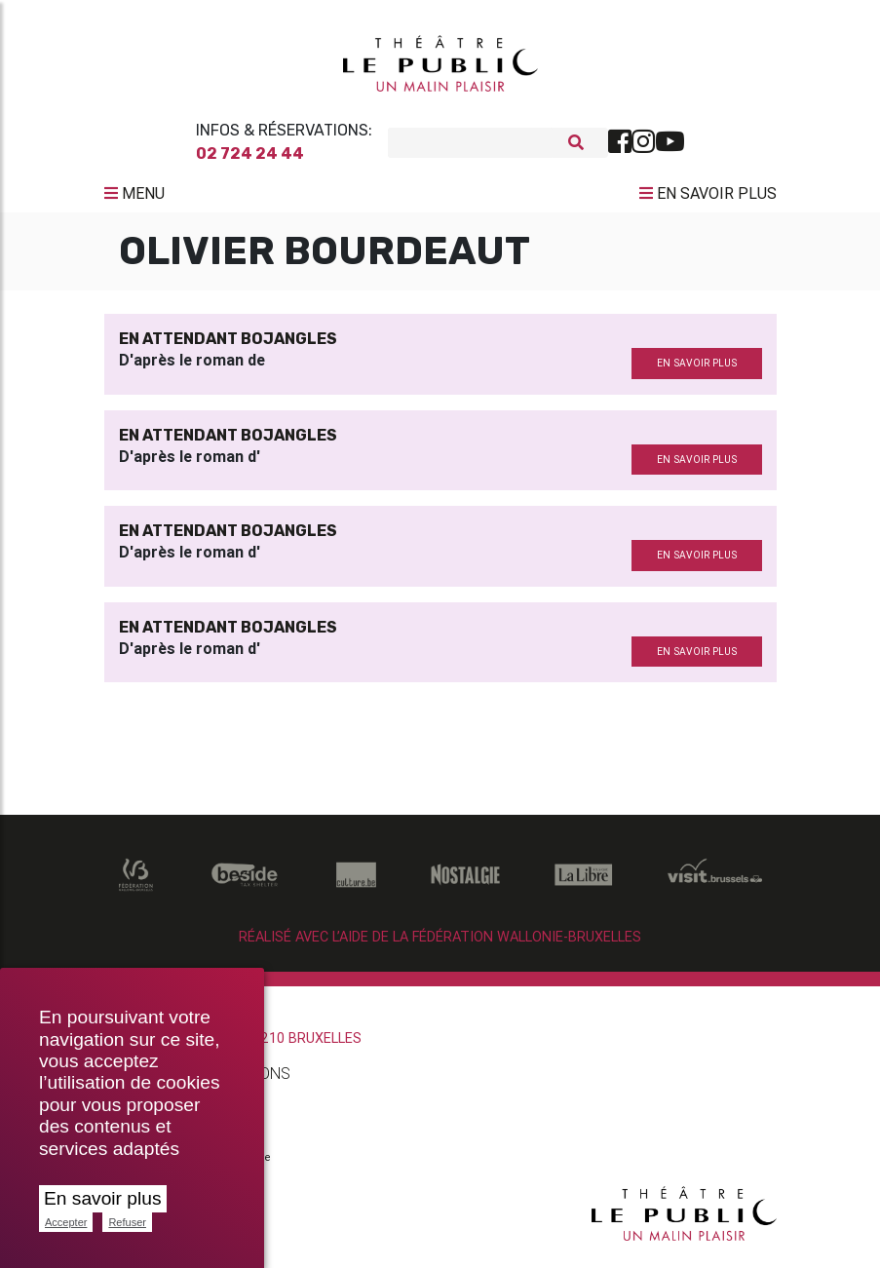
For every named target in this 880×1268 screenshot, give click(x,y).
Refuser (127, 1222)
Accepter (66, 1222)
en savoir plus (697, 371)
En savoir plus (103, 1198)
